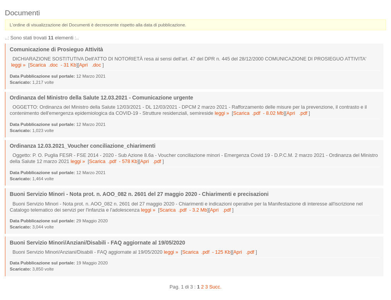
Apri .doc (90, 65)
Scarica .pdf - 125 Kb (206, 252)
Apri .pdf (297, 113)
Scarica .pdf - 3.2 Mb (183, 210)
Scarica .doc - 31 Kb (53, 65)
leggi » (18, 65)
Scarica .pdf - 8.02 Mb (258, 113)
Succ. (215, 287)
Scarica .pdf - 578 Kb (113, 161)
